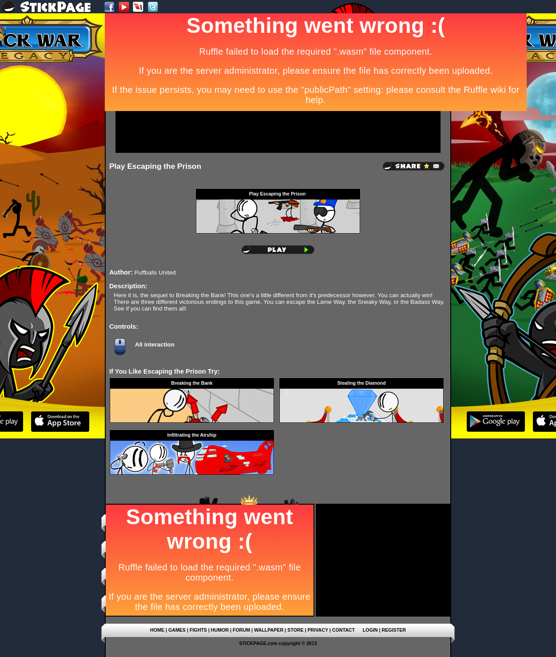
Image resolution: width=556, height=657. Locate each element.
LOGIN (370, 630)
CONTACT (343, 630)
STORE (295, 630)
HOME (157, 630)
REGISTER (394, 630)
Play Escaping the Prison (155, 166)
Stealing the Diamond (362, 383)
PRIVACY (317, 630)
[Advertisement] (278, 132)
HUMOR (220, 630)
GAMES (177, 630)
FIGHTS (198, 630)
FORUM (241, 630)
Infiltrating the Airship (191, 435)
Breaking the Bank (192, 383)
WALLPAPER (268, 630)
